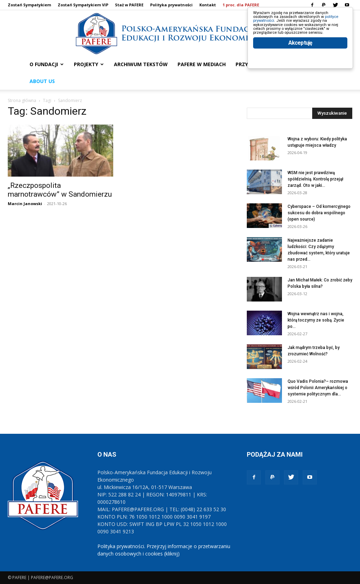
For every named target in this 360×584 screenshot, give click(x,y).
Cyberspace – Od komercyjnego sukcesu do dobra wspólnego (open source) (319, 213)
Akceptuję (300, 73)
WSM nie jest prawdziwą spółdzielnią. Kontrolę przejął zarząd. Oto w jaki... (315, 179)
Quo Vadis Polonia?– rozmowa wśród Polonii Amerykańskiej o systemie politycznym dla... (318, 387)
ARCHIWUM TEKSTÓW (141, 64)
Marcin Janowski (25, 203)
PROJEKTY (89, 64)
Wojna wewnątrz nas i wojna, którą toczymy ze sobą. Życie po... (316, 320)
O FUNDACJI (47, 64)
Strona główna (22, 100)
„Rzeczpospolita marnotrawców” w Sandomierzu (60, 189)
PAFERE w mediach (202, 64)
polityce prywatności (283, 28)
